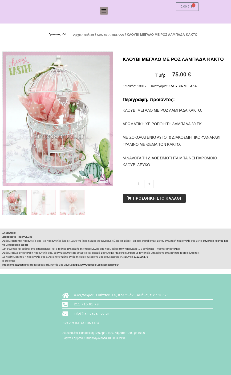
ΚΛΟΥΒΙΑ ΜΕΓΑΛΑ (113, 34)
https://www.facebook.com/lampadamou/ (97, 264)
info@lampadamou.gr (14, 264)
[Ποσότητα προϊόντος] (138, 184)
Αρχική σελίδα (84, 34)
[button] (104, 11)
